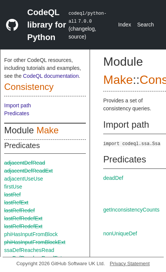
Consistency (29, 87)
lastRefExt (16, 202)
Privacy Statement (130, 263)
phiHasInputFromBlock (31, 234)
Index (124, 25)
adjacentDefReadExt (28, 171)
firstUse (13, 187)
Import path (17, 105)
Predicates (16, 113)
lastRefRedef (19, 210)
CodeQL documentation (51, 76)
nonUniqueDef (120, 233)
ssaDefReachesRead (29, 250)
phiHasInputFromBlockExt (34, 242)
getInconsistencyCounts (131, 210)
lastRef (12, 195)
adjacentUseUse (23, 179)
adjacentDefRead (24, 163)
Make (47, 130)
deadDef (113, 178)
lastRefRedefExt (23, 218)
